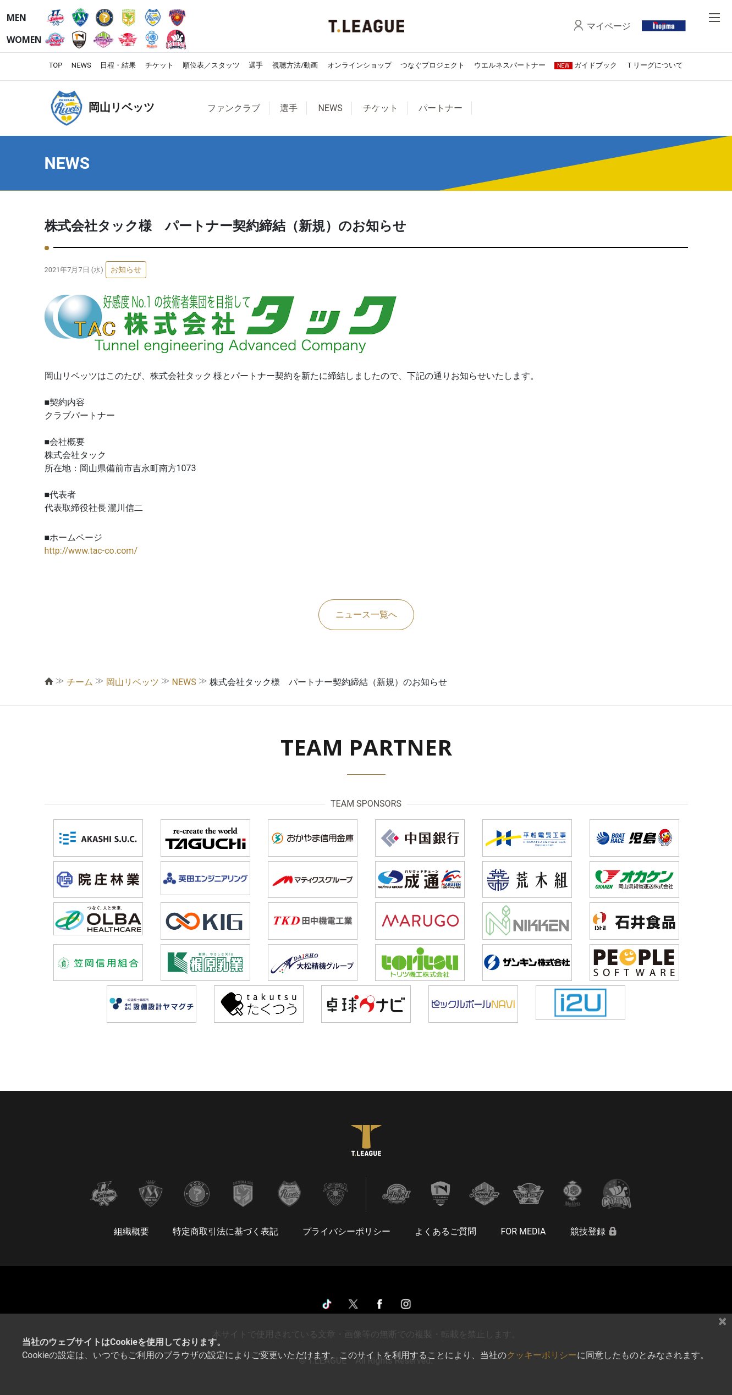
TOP (56, 65)
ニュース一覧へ (366, 614)
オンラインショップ (359, 65)
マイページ (609, 26)
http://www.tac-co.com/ (91, 550)
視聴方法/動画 (295, 65)
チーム (80, 682)
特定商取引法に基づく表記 (225, 1231)
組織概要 (131, 1231)
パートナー (441, 108)
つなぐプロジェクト (432, 65)
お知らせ (126, 269)
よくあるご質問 (445, 1231)
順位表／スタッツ (211, 65)
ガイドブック (585, 65)
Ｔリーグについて (654, 65)
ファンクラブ (233, 108)
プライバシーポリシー (346, 1231)
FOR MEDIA (523, 1231)
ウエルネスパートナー (510, 65)
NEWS (81, 65)
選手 (256, 65)
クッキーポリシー (542, 1355)
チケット (159, 65)
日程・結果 (118, 65)
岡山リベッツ (132, 682)
